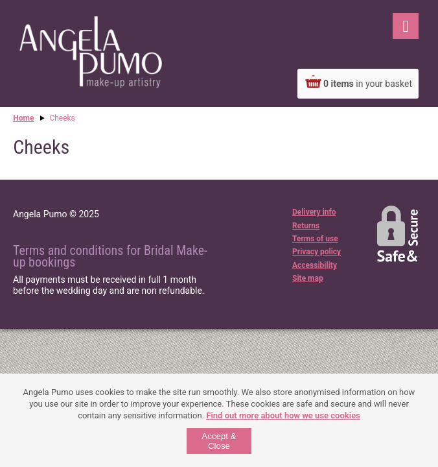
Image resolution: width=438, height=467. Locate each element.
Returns (305, 225)
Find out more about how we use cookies (283, 415)
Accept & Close (219, 441)
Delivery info (314, 212)
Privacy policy (316, 251)
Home (23, 118)
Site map (307, 278)
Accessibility (314, 265)
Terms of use (315, 238)
